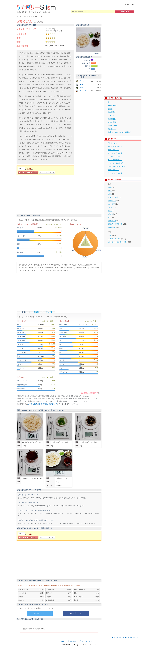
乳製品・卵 (112, 221)
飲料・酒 (111, 227)
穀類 (110, 187)
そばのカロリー (113, 170)
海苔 (81, 87)
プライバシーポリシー (87, 641)
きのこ (110, 207)
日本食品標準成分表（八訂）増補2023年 (42, 404)
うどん (82, 81)
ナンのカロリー (113, 143)
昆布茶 (110, 109)
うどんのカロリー (114, 156)
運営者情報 (72, 641)
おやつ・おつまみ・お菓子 (118, 242)
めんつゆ (83, 90)
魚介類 (110, 214)
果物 (110, 194)
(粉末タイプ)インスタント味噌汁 (119, 132)
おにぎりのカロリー (115, 146)
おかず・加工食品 (114, 239)
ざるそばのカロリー (115, 160)
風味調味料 (112, 119)
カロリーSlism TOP (119, 637)
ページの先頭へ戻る (132, 637)
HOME (62, 641)
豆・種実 (111, 204)
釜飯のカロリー (113, 150)
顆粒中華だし (112, 112)
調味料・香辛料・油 (115, 224)
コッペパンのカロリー (116, 153)
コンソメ (111, 115)
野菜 (110, 191)
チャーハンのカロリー (116, 173)
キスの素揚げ (112, 122)
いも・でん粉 (113, 197)
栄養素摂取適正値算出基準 (88, 393)
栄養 (18, 42)
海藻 (110, 211)
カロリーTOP (130, 5)
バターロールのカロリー (116, 163)
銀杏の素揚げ (112, 105)
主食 (110, 235)
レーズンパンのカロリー (116, 166)
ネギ (81, 84)
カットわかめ (112, 125)
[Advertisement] (37, 195)
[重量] (21, 168)
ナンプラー (112, 129)
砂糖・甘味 (112, 201)
